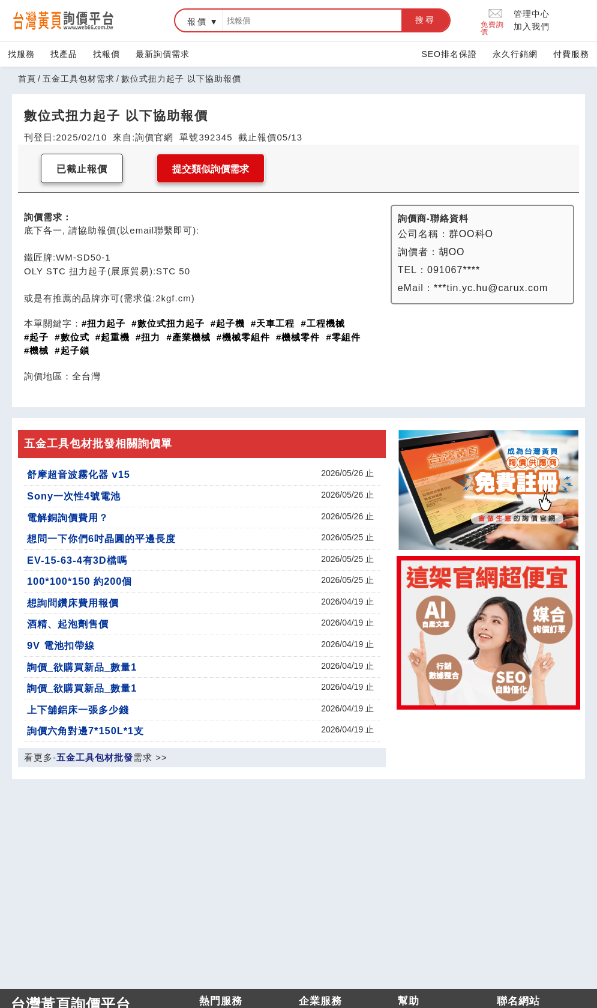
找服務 (21, 54)
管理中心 (532, 14)
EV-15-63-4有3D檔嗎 (77, 560)
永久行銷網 (515, 54)
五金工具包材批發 (94, 757)
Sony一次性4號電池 (74, 495)
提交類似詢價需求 (210, 169)
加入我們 (532, 26)
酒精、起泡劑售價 (68, 623)
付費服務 (571, 54)
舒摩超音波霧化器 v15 (78, 474)
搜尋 (425, 20)
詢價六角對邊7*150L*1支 (85, 730)
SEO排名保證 (449, 54)
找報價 (106, 54)
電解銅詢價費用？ (68, 517)
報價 (197, 21)
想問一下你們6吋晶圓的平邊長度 (101, 538)
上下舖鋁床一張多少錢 (78, 709)
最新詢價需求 (163, 54)
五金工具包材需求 (79, 78)
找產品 (63, 54)
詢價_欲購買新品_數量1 (82, 667)
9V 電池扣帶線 (61, 645)
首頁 (27, 78)
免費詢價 (492, 20)
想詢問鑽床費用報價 (73, 602)
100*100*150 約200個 (79, 581)
